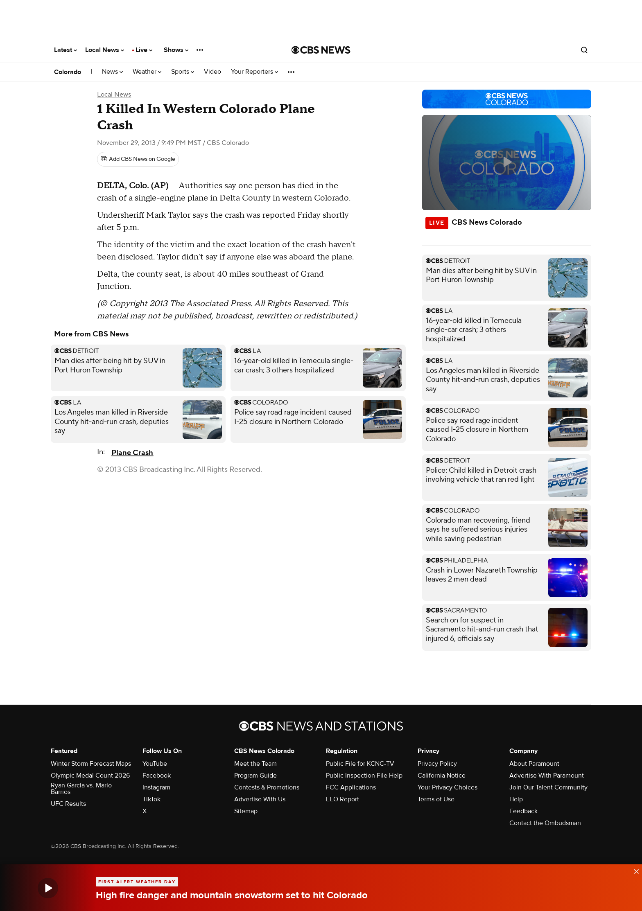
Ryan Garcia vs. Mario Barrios (81, 788)
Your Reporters (254, 72)
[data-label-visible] (634, 869)
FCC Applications (351, 787)
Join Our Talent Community (548, 787)
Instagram (156, 787)
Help (516, 799)
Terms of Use (436, 799)
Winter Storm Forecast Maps (91, 763)
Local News (104, 50)
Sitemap (246, 811)
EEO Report (342, 799)
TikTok (151, 799)
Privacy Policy (437, 763)
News (112, 72)
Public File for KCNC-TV (360, 763)
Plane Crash (132, 453)
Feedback (523, 811)
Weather (147, 72)
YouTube (154, 763)
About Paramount (534, 763)
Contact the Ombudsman (545, 823)
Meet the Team (255, 763)
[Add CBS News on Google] (138, 159)
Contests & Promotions (266, 787)
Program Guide (255, 775)
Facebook (156, 775)
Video (212, 72)
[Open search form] (584, 50)
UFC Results (68, 804)
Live (144, 50)
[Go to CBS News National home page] (321, 50)
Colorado (67, 72)
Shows (176, 50)
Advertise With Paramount (546, 775)
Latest (65, 50)
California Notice (442, 775)
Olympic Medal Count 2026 (90, 775)
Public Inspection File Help (364, 775)
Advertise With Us (259, 799)
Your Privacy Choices (447, 787)
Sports (182, 72)
